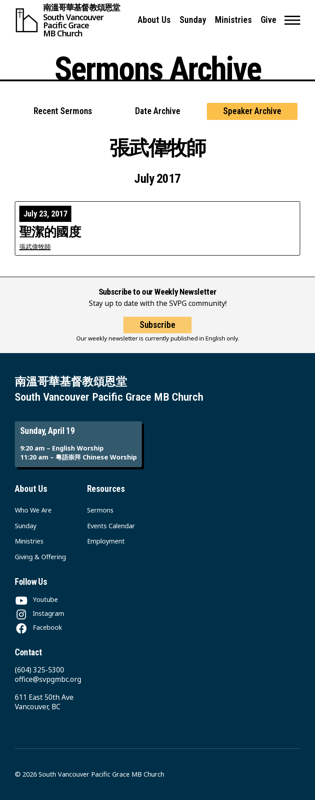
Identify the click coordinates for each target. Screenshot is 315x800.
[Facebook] (38, 627)
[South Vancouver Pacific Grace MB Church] (72, 20)
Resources (106, 489)
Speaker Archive (252, 111)
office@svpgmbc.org (48, 679)
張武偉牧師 (35, 246)
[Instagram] (39, 613)
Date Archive (157, 111)
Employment (106, 541)
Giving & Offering (40, 556)
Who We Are (33, 510)
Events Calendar (111, 526)
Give (268, 20)
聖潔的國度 (50, 232)
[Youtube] (36, 599)
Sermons (100, 510)
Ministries (233, 20)
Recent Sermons (63, 111)
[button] (292, 20)
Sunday (192, 20)
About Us (154, 20)
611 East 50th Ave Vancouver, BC (44, 702)
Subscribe (157, 325)
